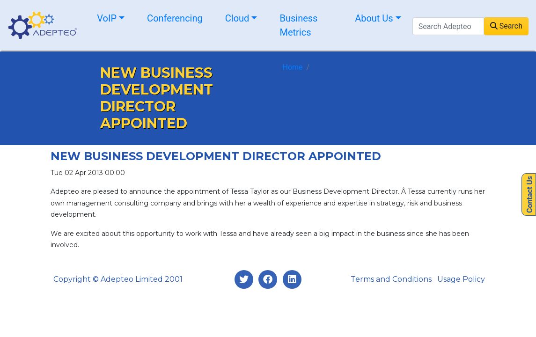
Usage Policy (461, 279)
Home (293, 67)
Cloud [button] (237, 18)
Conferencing (175, 18)
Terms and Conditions (391, 279)
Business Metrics (298, 25)
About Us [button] (374, 18)
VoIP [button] (107, 18)
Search (506, 26)
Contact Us (529, 194)
